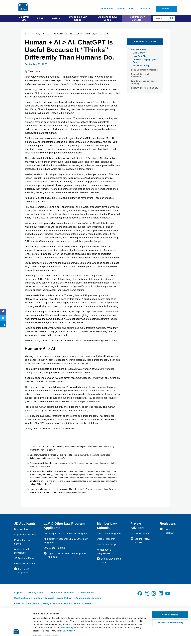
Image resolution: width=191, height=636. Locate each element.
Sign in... (166, 8)
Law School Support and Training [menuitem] (143, 82)
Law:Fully (36, 34)
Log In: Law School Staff (111, 560)
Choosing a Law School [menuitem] (78, 18)
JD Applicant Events (25, 558)
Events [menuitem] (121, 8)
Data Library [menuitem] (139, 53)
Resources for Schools (145, 41)
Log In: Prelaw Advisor (142, 541)
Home (27, 34)
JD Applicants (25, 523)
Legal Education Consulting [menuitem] (144, 70)
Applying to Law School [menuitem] (107, 18)
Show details (39, 631)
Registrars (168, 523)
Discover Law (21, 529)
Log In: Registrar (168, 531)
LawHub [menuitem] (55, 18)
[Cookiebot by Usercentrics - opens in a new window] (16, 631)
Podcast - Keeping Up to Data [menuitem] (144, 61)
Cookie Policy (66, 601)
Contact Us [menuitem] (144, 8)
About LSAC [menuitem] (107, 8)
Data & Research (106, 539)
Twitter (3, 318)
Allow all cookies (170, 588)
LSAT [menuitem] (40, 18)
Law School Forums (24, 563)
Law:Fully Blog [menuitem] (140, 56)
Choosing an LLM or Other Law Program (65, 533)
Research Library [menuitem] (141, 66)
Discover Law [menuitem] (24, 18)
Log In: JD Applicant (23, 571)
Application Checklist (25, 534)
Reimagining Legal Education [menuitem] (140, 75)
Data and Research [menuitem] (140, 49)
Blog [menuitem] (131, 8)
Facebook (3, 312)
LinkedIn (3, 324)
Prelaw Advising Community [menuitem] (144, 88)
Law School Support (108, 544)
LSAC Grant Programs (109, 533)
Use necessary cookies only (170, 596)
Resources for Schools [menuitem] (136, 18)
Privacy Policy (67, 604)
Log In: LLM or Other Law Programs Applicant (67, 555)
